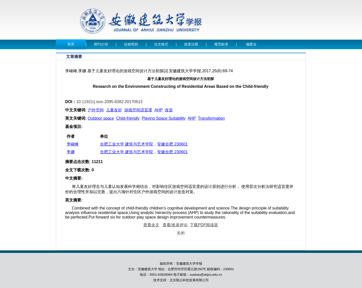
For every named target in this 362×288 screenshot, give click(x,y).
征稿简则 (131, 44)
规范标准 (221, 44)
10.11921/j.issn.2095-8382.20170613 (109, 102)
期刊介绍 (101, 44)
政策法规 (191, 44)
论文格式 (161, 44)
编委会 (251, 44)
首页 (70, 44)
